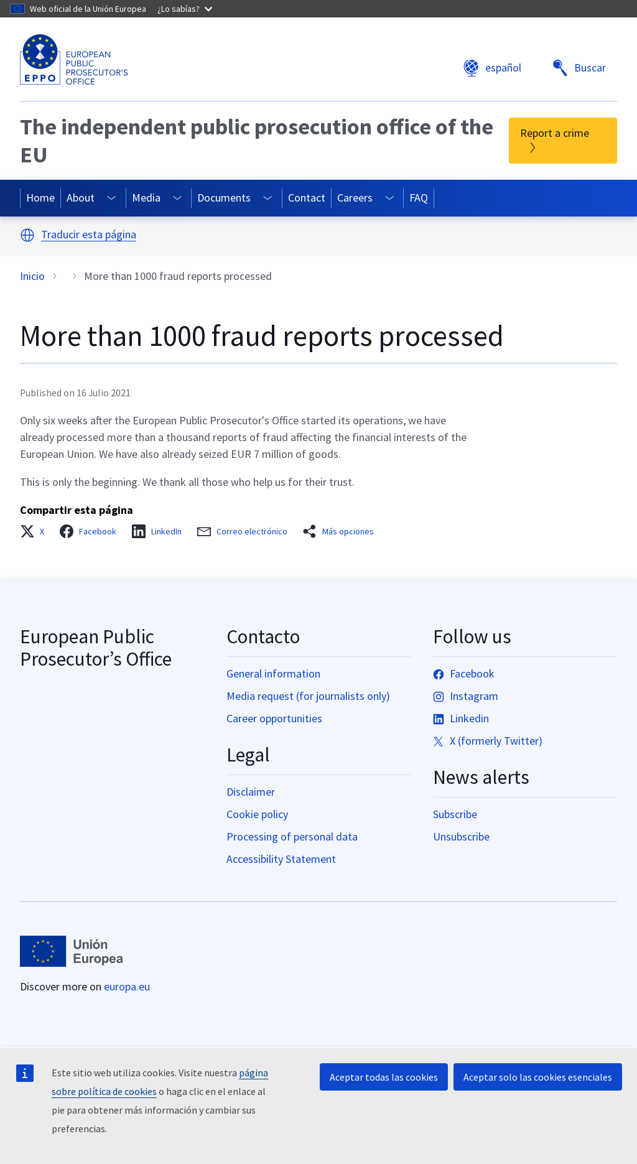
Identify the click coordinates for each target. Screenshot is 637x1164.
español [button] (492, 68)
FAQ (418, 197)
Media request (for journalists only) (308, 696)
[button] (27, 235)
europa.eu (127, 986)
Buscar (579, 68)
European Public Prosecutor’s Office (96, 647)
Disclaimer (250, 792)
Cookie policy (257, 814)
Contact (306, 197)
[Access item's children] (112, 198)
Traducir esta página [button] (88, 234)
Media (146, 197)
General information (273, 673)
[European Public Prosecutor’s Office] (74, 59)
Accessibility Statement (281, 859)
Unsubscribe (461, 836)
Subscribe (455, 814)
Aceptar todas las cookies (384, 1077)
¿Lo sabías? (184, 8)
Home (40, 197)
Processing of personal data (292, 836)
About (81, 197)
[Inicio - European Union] (71, 951)
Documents (224, 197)
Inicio (32, 276)
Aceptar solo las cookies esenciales (537, 1077)
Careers (355, 197)
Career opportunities (274, 718)
